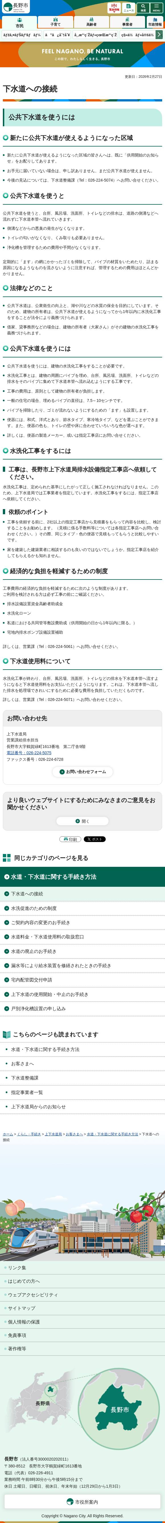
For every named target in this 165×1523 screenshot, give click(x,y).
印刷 (73, 839)
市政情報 (155, 25)
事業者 (127, 25)
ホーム (8, 1134)
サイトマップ (21, 1308)
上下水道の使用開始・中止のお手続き (50, 994)
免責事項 (17, 1335)
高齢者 (91, 25)
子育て (55, 25)
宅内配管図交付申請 (31, 979)
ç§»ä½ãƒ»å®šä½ (138, 35)
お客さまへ (22, 1063)
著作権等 (17, 1348)
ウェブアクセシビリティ (33, 1294)
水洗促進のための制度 (34, 908)
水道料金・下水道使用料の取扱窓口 (47, 936)
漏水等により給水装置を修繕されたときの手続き (61, 965)
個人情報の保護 (24, 1321)
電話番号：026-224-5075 (29, 753)
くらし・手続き (29, 1134)
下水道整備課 (24, 1077)
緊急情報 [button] (114, 9)
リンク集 (17, 1267)
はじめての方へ (24, 1281)
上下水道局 (53, 1134)
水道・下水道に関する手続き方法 (53, 877)
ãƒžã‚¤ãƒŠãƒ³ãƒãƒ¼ (22, 35)
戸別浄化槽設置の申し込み (38, 1008)
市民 (20, 26)
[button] (143, 8)
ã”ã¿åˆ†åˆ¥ (57, 35)
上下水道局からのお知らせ (38, 1106)
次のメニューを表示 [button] (159, 34)
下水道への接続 (27, 893)
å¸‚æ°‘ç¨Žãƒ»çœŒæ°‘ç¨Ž (95, 35)
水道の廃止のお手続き (34, 951)
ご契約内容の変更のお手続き (40, 922)
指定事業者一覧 (27, 1092)
